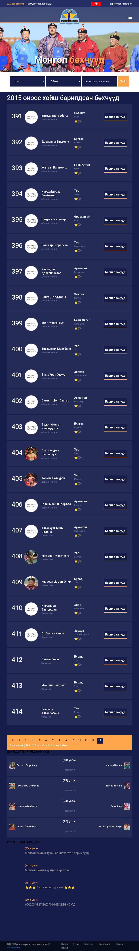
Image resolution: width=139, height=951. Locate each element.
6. (46, 740)
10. (73, 740)
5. (40, 740)
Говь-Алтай (82, 165)
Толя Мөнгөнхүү (52, 323)
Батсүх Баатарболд (54, 115)
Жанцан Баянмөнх (54, 167)
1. (13, 740)
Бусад (78, 579)
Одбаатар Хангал (53, 633)
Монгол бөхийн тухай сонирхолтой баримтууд (57, 853)
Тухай (76, 944)
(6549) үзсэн (31, 848)
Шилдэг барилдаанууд (40, 4)
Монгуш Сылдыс (53, 685)
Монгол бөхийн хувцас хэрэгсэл (47, 870)
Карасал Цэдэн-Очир (56, 581)
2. (19, 740)
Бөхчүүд (89, 944)
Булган (79, 139)
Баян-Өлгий (82, 320)
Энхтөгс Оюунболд (27, 765)
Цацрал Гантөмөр (53, 219)
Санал (64, 948)
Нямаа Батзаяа (114, 785)
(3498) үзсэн (31, 900)
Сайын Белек (50, 659)
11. (80, 740)
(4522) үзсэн (31, 865)
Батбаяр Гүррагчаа (54, 245)
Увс (76, 346)
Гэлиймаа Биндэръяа (56, 504)
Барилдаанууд (115, 117)
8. (60, 740)
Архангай (80, 268)
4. (33, 740)
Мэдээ (119, 944)
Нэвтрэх (127, 4)
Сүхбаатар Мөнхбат (27, 826)
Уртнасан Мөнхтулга (55, 555)
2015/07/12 (70, 770)
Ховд (77, 605)
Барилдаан (104, 944)
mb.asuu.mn (13, 947)
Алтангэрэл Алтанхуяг (110, 826)
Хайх (123, 81)
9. (66, 740)
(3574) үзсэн (31, 882)
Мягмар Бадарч (114, 765)
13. (93, 740)
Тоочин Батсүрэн (53, 478)
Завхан (79, 294)
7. (53, 740)
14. (100, 740)
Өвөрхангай (82, 216)
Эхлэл (64, 944)
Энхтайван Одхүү (53, 374)
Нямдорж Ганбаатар (27, 806)
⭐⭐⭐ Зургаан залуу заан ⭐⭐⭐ (50, 887)
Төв (76, 190)
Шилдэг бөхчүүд (15, 4)
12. (86, 740)
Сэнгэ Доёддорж (53, 297)
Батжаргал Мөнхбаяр (56, 348)
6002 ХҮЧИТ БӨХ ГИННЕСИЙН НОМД (50, 904)
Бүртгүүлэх (115, 4)
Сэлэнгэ (80, 113)
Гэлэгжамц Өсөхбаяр (28, 785)
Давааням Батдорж (55, 141)
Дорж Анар (116, 806)
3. (26, 740)
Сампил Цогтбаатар (55, 400)
